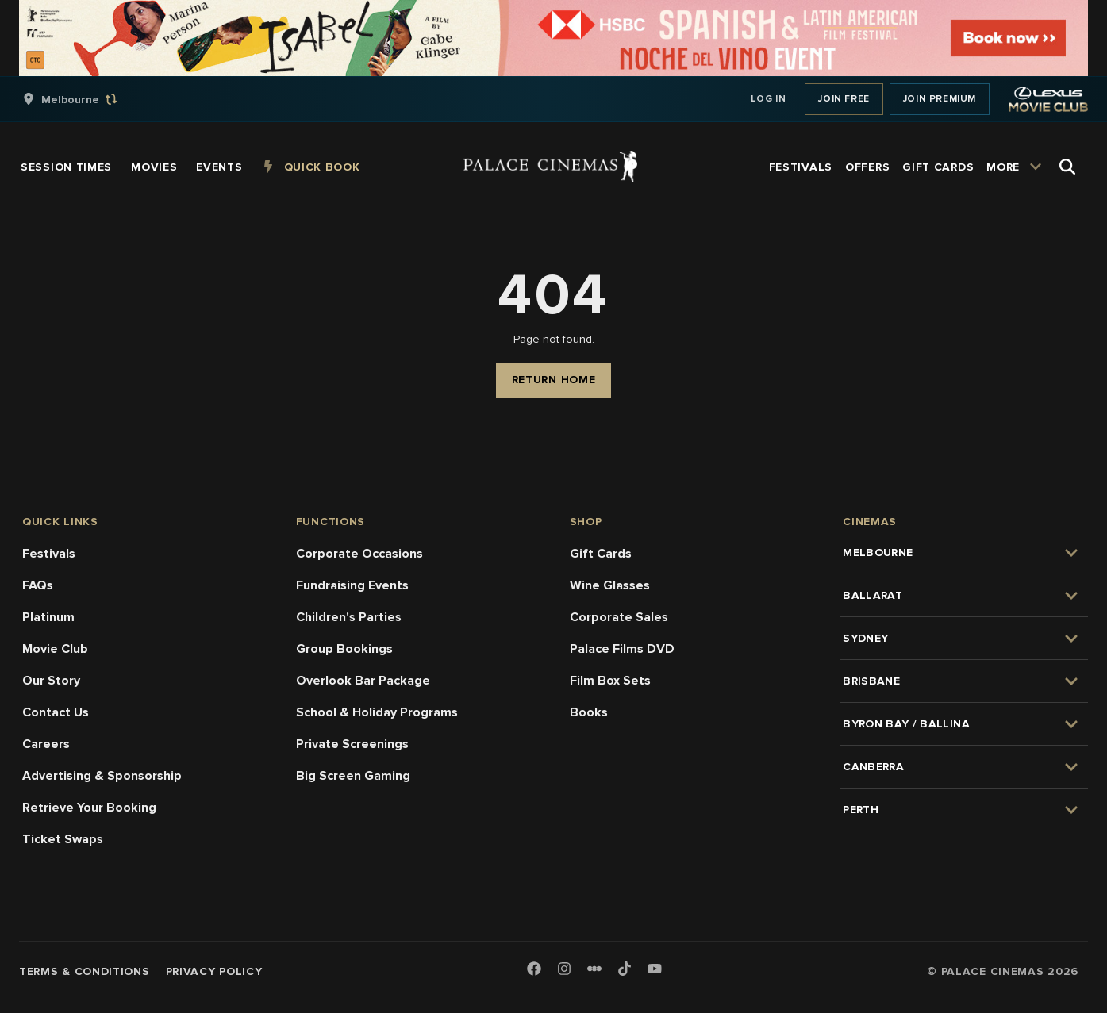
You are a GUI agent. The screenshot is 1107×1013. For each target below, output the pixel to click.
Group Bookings (344, 649)
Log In (768, 99)
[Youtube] (655, 969)
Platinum (48, 617)
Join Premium (939, 99)
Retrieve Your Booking (89, 807)
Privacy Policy (214, 971)
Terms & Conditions (84, 971)
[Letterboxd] (594, 968)
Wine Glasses (610, 585)
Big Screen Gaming (353, 776)
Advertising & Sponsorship (102, 776)
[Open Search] (1067, 166)
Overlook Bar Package (363, 681)
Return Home (554, 379)
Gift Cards (601, 554)
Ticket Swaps (62, 839)
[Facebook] (534, 969)
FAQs (37, 585)
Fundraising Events (352, 585)
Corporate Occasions (359, 554)
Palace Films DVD (622, 649)
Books (589, 712)
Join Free (843, 99)
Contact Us (55, 712)
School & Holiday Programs (377, 712)
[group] (86, 99)
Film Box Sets (610, 681)
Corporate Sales (619, 617)
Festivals (48, 554)
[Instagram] (564, 969)
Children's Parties (349, 617)
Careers (46, 744)
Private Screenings (352, 744)
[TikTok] (624, 968)
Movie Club (55, 649)
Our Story (51, 681)
